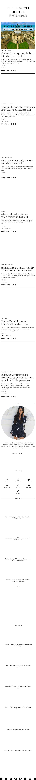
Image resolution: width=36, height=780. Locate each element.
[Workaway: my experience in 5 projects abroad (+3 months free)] (18, 510)
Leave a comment (6, 67)
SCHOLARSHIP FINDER (7, 50)
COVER (3, 211)
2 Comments (4, 175)
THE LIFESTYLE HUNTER (18, 10)
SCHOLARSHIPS (5, 318)
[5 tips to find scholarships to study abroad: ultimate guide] (18, 679)
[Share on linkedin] (13, 70)
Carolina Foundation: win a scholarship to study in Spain (14, 322)
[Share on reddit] (15, 70)
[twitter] (7, 480)
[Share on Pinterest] (8, 70)
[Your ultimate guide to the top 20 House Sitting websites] (18, 742)
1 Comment (4, 282)
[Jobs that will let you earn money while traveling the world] (18, 700)
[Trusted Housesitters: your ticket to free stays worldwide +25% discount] (18, 572)
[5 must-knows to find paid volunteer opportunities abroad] (18, 658)
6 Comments (4, 393)
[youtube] (28, 486)
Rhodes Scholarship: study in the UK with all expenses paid (18, 55)
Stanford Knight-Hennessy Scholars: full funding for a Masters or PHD (18, 269)
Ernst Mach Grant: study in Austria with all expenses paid (17, 162)
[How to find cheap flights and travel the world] (18, 721)
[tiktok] (18, 492)
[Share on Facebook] (4, 70)
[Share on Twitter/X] (6, 70)
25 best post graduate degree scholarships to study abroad (14, 215)
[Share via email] (2, 70)
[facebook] (28, 480)
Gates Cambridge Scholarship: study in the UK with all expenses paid (18, 108)
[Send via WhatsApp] (11, 70)
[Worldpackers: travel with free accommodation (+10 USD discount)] (18, 530)
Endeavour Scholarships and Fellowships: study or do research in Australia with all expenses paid (17, 377)
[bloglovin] (7, 486)
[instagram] (18, 480)
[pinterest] (18, 486)
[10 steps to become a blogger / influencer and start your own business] (18, 637)
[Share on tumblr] (10, 70)
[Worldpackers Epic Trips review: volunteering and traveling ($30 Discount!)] (18, 551)
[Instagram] (9, 596)
